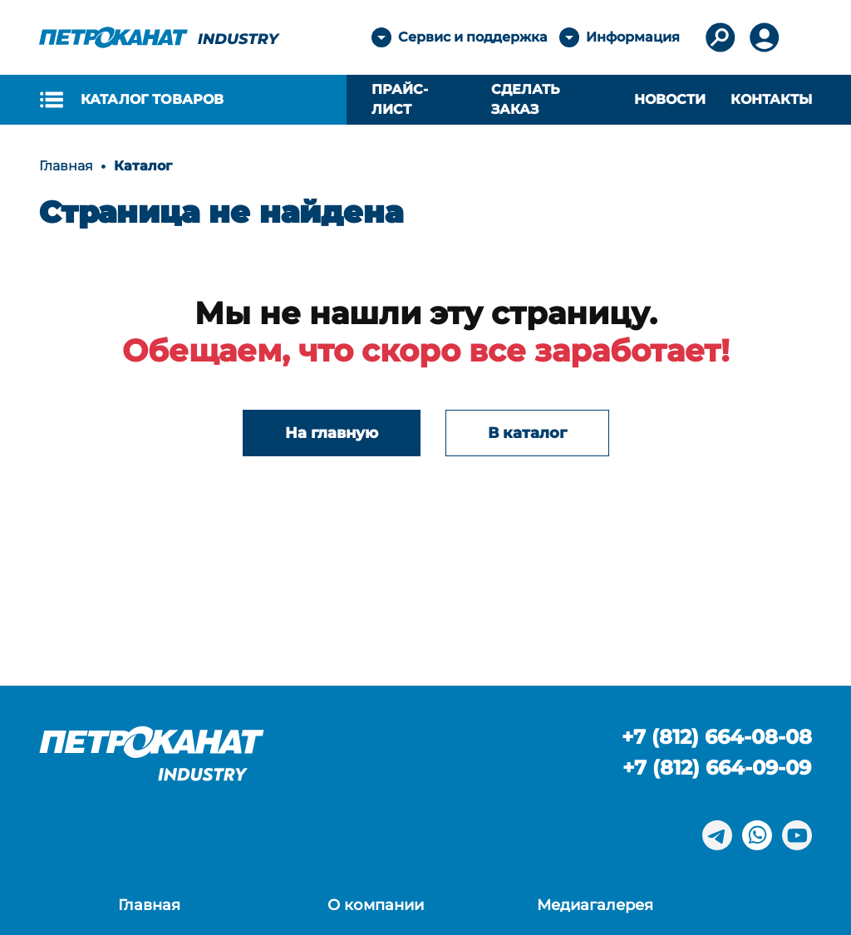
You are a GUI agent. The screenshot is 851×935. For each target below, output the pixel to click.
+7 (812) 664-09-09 (716, 767)
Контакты (771, 99)
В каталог (527, 433)
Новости (670, 99)
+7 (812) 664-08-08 (717, 737)
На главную (331, 433)
